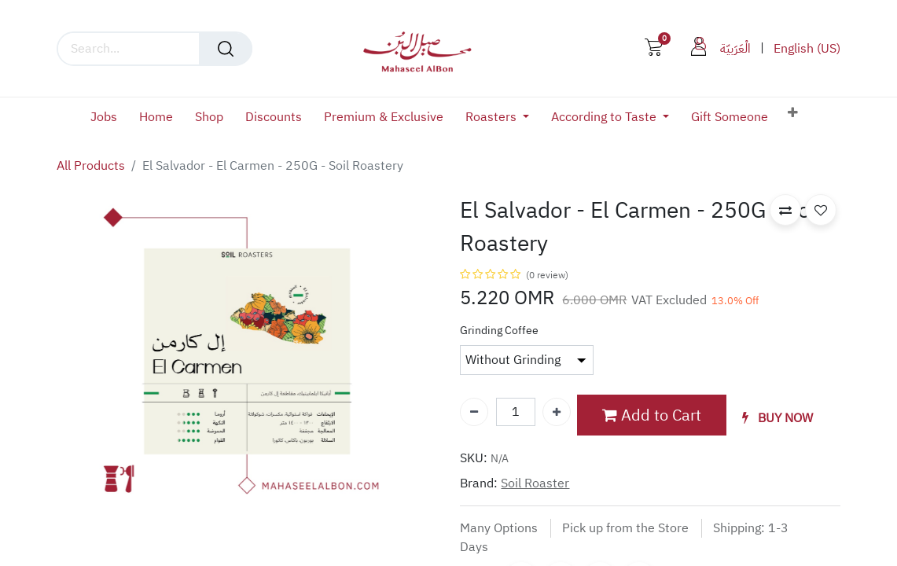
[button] (793, 113)
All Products (91, 165)
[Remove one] (474, 412)
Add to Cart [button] (651, 415)
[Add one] (556, 412)
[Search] (225, 48)
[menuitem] (109, 117)
